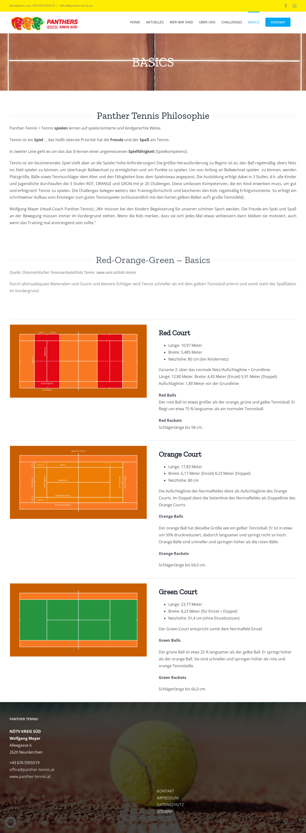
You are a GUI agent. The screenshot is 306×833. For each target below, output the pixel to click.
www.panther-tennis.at (30, 776)
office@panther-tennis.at (76, 6)
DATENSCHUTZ (170, 804)
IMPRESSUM (168, 798)
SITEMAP (164, 811)
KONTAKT (165, 791)
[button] (10, 822)
